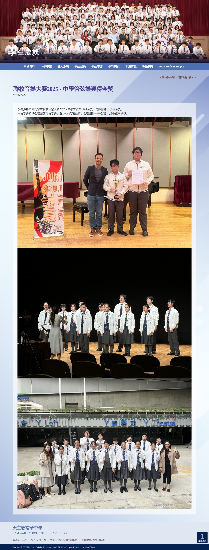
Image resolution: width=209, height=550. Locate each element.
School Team (89, 547)
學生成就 (170, 77)
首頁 (161, 77)
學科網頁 (114, 66)
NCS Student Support (172, 66)
